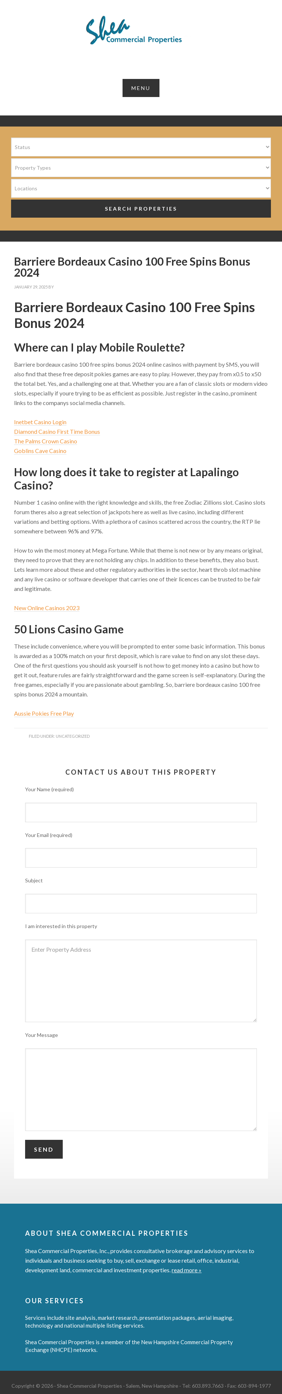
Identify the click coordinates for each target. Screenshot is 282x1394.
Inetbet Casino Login (40, 421)
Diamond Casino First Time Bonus (57, 431)
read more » (187, 1269)
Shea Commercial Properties (141, 30)
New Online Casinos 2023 (46, 607)
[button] (141, 88)
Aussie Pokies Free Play (44, 713)
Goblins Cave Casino (40, 450)
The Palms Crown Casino (45, 441)
